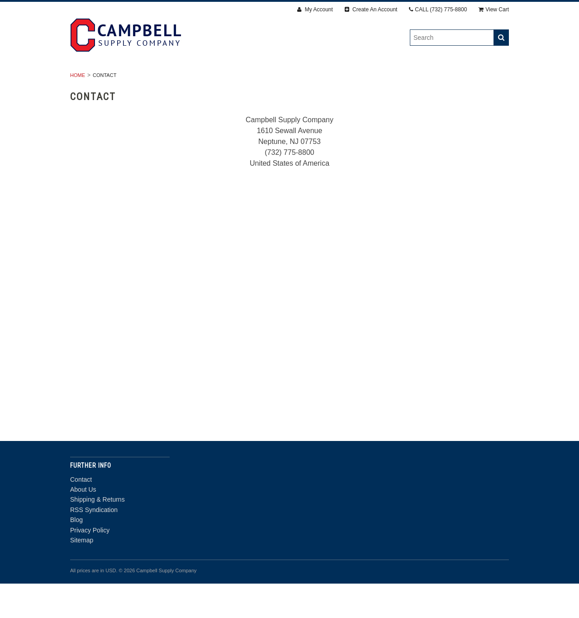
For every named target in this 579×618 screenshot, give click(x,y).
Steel (455, 79)
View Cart (494, 9)
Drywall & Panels (144, 79)
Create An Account (371, 9)
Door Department (290, 89)
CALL (438, 9)
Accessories (352, 79)
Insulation (410, 79)
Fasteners (210, 79)
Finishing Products (280, 79)
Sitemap (81, 574)
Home (77, 109)
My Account (314, 9)
